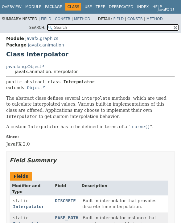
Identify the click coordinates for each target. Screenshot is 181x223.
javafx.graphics (41, 38)
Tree (100, 7)
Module (33, 7)
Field (46, 19)
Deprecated (121, 7)
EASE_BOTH (66, 217)
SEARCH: (37, 27)
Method (82, 19)
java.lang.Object (23, 66)
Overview (12, 7)
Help (157, 7)
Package (53, 7)
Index (143, 7)
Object (35, 87)
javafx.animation (46, 44)
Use (88, 7)
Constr (62, 19)
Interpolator (28, 206)
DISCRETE (65, 200)
